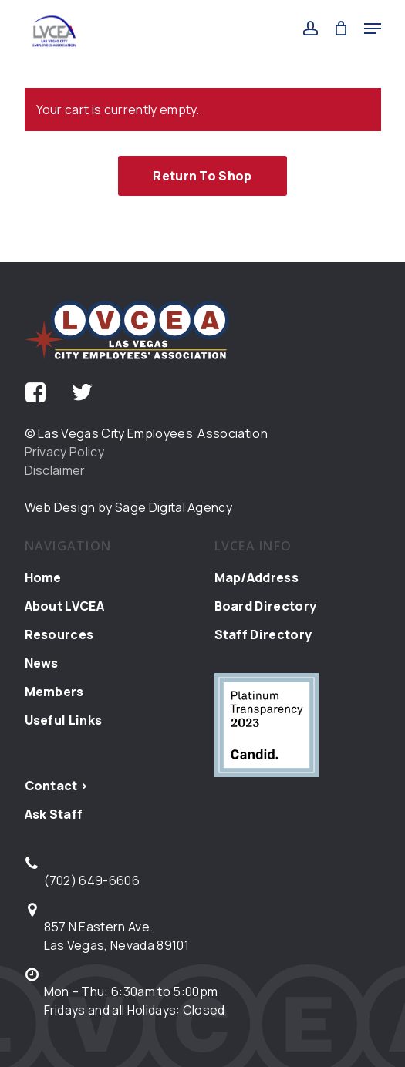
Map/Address (256, 577)
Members (54, 691)
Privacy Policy (64, 451)
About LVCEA (65, 605)
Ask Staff (54, 814)
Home (43, 577)
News (42, 663)
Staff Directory (263, 634)
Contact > (57, 785)
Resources (59, 634)
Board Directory (265, 605)
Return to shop (202, 175)
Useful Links (64, 720)
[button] (372, 28)
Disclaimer (55, 470)
